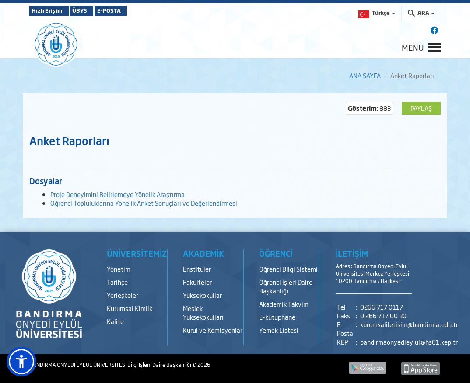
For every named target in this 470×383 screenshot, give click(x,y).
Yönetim (118, 268)
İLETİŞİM (352, 253)
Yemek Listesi (278, 330)
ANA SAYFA (365, 75)
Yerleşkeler (122, 295)
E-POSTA (134, 10)
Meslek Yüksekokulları (203, 312)
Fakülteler (197, 281)
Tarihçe (117, 281)
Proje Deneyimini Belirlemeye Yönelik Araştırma (117, 194)
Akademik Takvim (284, 303)
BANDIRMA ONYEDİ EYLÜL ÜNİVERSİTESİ (78, 365)
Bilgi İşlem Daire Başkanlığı (159, 365)
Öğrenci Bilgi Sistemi (288, 268)
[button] (21, 361)
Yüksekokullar (202, 295)
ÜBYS (93, 10)
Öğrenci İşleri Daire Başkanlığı (285, 286)
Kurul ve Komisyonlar (212, 330)
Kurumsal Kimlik (129, 308)
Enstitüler (197, 268)
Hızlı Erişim (51, 10)
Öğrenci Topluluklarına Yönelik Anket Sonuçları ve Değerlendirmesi (143, 202)
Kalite (115, 321)
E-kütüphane (277, 316)
